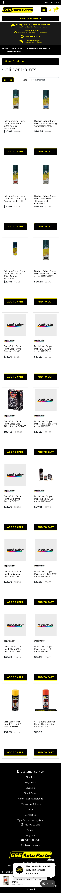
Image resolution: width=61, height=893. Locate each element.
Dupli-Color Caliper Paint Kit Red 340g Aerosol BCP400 (44, 499)
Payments (30, 782)
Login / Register (51, 2)
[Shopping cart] (55, 10)
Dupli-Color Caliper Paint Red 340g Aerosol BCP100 (13, 574)
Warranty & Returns (30, 804)
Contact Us (30, 815)
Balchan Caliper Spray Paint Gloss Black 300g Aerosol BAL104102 (14, 125)
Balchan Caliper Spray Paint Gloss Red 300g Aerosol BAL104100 (15, 198)
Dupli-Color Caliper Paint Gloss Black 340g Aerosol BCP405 (15, 424)
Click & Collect (30, 793)
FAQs (30, 809)
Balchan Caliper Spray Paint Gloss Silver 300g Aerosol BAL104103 (45, 200)
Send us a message (30, 845)
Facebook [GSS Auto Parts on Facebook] (8, 872)
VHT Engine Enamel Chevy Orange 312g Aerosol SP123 (44, 724)
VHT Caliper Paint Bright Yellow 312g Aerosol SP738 (13, 724)
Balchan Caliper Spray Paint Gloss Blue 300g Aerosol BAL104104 (45, 123)
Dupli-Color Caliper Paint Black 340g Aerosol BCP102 (13, 349)
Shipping (30, 788)
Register (30, 835)
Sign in (30, 830)
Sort (25, 79)
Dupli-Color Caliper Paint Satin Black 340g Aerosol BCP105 (45, 574)
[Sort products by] (44, 79)
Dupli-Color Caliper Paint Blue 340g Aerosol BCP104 (43, 349)
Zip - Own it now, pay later (30, 820)
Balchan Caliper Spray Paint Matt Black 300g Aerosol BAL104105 (45, 274)
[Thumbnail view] (5, 79)
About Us (30, 777)
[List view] (11, 79)
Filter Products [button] (14, 61)
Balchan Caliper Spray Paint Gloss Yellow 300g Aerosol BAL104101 (14, 275)
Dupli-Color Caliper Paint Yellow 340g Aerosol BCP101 (43, 649)
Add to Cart (15, 151)
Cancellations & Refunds (30, 798)
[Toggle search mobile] (49, 10)
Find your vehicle (30, 18)
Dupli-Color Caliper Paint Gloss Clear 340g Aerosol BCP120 (45, 424)
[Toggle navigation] (44, 9)
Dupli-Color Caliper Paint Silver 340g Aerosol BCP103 (13, 649)
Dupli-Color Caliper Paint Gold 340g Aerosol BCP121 (13, 499)
